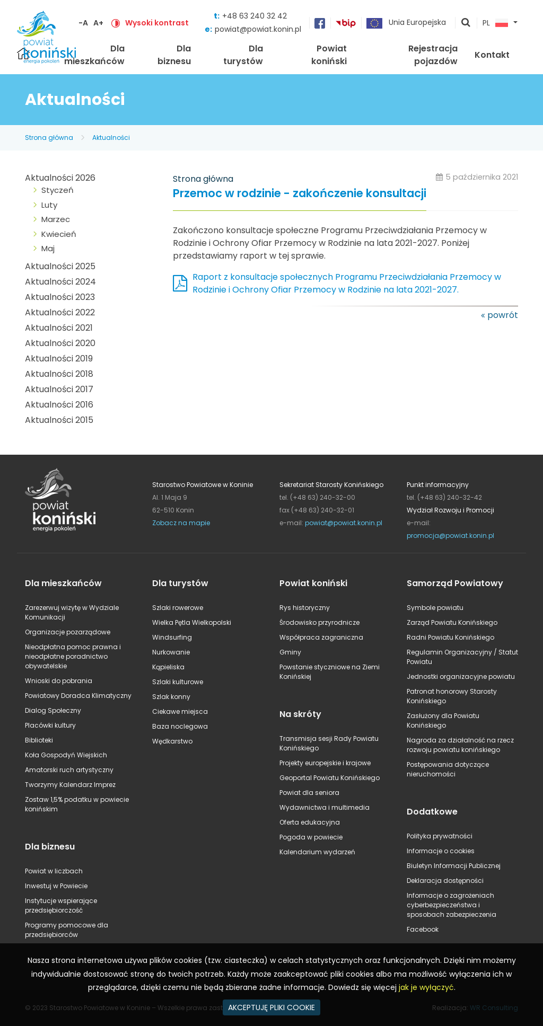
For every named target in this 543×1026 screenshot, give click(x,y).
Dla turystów (243, 54)
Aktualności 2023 (60, 297)
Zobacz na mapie (181, 522)
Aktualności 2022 (60, 312)
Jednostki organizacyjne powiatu (461, 676)
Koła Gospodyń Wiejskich (66, 754)
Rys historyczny (304, 607)
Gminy (290, 652)
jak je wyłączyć (426, 987)
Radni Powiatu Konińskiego (450, 637)
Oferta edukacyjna (309, 822)
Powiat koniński (329, 54)
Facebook (423, 929)
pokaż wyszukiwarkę (466, 23)
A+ (98, 22)
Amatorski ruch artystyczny (69, 769)
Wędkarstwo (172, 741)
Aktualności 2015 (59, 420)
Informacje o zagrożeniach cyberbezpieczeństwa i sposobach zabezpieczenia (451, 905)
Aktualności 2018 (59, 374)
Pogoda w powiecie (311, 837)
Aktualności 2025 (60, 266)
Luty (49, 204)
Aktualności (111, 137)
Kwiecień (58, 234)
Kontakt (492, 55)
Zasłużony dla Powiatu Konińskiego (443, 720)
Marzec (55, 219)
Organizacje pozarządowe (67, 631)
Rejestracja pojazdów (433, 54)
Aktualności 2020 (60, 343)
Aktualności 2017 (59, 389)
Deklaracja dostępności (445, 880)
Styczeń (57, 190)
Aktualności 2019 (59, 358)
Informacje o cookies (441, 850)
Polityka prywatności (439, 836)
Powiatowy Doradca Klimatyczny (78, 695)
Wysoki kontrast (157, 22)
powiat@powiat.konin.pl (258, 29)
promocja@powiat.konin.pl (450, 535)
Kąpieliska (168, 666)
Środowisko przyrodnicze (319, 622)
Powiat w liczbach (54, 870)
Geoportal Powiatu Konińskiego (329, 777)
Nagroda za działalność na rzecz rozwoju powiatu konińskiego (460, 745)
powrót (502, 315)
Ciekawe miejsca (180, 711)
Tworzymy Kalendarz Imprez (70, 784)
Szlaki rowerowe (177, 607)
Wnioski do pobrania (58, 680)
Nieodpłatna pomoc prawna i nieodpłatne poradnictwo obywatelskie (73, 656)
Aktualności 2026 (60, 178)
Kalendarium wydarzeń (317, 851)
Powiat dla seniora (309, 792)
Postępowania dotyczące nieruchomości (448, 769)
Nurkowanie (171, 652)
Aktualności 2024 (60, 282)
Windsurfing (172, 637)
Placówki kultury (50, 725)
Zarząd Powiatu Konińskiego (452, 622)
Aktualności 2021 (59, 328)
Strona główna (49, 137)
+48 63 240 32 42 (254, 16)
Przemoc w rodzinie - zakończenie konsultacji (299, 194)
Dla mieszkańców (94, 54)
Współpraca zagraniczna (321, 637)
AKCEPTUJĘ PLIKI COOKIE (271, 1007)
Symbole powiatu (435, 607)
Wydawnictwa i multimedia (324, 807)
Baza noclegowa (180, 726)
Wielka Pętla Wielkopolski (191, 622)
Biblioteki (39, 740)
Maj (48, 248)
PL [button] (495, 23)
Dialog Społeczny (53, 710)
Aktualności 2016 (59, 405)
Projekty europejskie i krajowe (325, 762)
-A (83, 22)
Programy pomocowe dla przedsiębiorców (66, 930)
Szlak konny (171, 696)
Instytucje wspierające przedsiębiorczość (61, 905)
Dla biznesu (174, 54)
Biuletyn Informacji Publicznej (454, 865)
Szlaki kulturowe (177, 681)
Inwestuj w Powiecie (56, 885)
